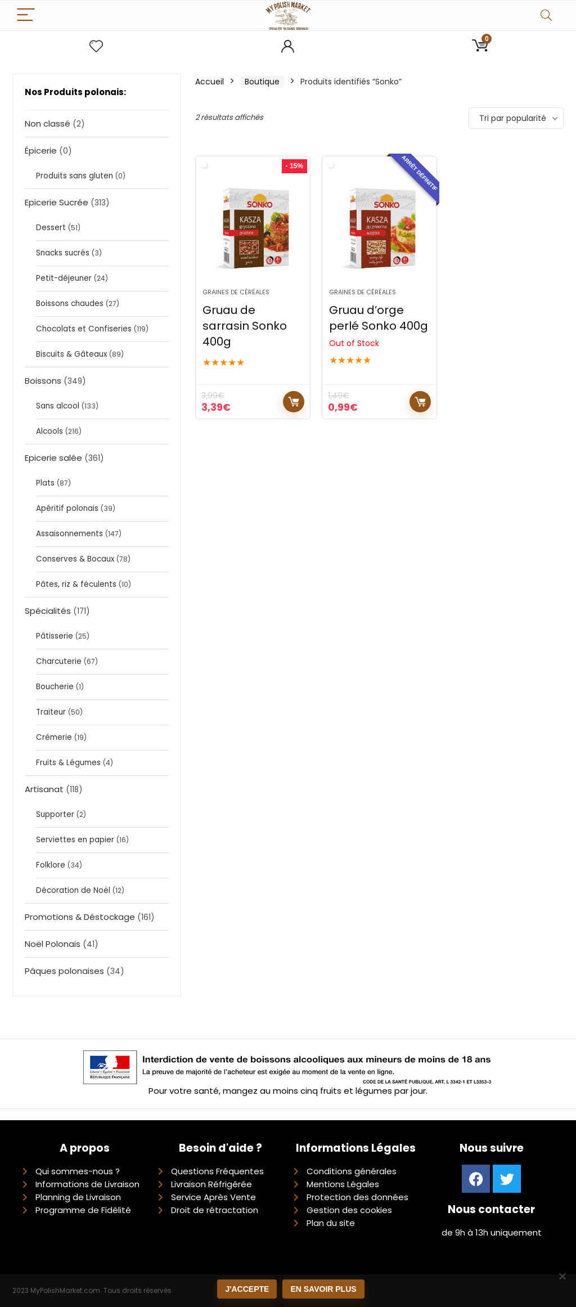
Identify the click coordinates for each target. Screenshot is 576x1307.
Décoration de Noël (73, 890)
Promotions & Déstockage (80, 917)
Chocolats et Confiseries (84, 329)
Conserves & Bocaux (75, 559)
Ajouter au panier (293, 401)
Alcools (49, 431)
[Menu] (25, 15)
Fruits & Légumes (68, 762)
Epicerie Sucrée (56, 202)
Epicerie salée (53, 458)
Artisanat (44, 789)
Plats (45, 483)
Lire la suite (420, 401)
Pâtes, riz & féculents (76, 584)
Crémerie (54, 737)
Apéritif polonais (67, 508)
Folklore (50, 865)
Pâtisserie (54, 636)
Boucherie (55, 686)
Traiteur (51, 712)
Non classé (47, 123)
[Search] (546, 15)
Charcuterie (59, 661)
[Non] (562, 1276)
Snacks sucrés (62, 253)
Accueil (209, 81)
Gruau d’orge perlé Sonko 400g (378, 318)
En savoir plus (323, 1288)
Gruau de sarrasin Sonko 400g (244, 325)
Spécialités (48, 611)
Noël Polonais (52, 944)
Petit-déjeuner (64, 278)
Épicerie (41, 150)
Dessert (51, 227)
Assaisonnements (69, 533)
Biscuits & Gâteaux (71, 354)
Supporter (55, 814)
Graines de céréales (235, 292)
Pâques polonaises (64, 971)
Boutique (262, 81)
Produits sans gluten (74, 175)
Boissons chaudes (70, 303)
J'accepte (247, 1288)
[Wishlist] (96, 46)
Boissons (43, 381)
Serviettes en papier (75, 839)
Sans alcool (57, 406)
